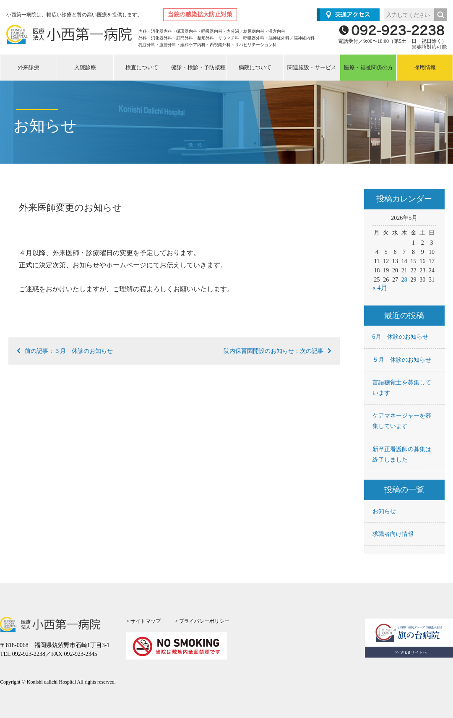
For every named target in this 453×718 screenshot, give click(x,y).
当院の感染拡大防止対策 (200, 14)
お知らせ (384, 511)
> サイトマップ (143, 621)
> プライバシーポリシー (202, 621)
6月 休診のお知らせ (400, 337)
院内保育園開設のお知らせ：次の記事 (277, 351)
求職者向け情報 (393, 534)
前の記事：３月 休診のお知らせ (65, 351)
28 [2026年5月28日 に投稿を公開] (404, 280)
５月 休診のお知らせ (401, 360)
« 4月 (380, 287)
